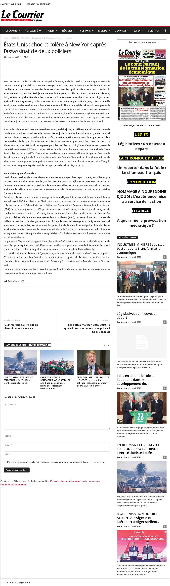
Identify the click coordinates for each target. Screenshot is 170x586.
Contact (154, 30)
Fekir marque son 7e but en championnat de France (21, 326)
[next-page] (108, 345)
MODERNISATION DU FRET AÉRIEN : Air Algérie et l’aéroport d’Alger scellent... (138, 518)
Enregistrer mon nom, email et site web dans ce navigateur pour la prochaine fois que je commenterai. (56, 462)
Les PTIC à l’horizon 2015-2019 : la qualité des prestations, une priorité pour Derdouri (87, 328)
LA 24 (138, 30)
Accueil (6, 38)
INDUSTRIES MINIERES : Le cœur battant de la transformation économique (141, 248)
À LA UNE (13, 30)
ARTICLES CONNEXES (16, 345)
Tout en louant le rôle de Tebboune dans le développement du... (136, 380)
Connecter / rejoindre (38, 4)
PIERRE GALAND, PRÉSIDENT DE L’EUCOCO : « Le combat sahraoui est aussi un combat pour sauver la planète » (93, 381)
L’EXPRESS (122, 30)
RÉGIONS (68, 30)
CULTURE (87, 30)
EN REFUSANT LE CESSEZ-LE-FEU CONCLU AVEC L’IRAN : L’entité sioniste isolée (19, 380)
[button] (165, 30)
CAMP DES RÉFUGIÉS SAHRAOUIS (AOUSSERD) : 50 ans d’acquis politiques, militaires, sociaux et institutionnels (55, 383)
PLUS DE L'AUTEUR (39, 345)
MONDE (104, 30)
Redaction (122, 257)
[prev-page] (104, 345)
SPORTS (51, 30)
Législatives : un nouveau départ (136, 316)
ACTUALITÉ (33, 30)
